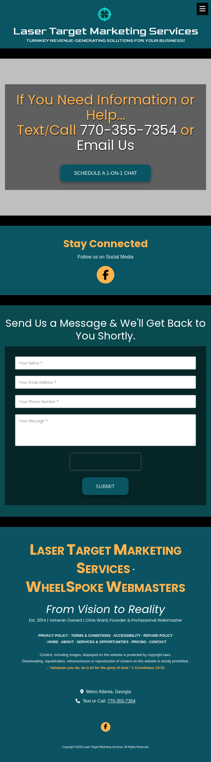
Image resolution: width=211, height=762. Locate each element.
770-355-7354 (121, 700)
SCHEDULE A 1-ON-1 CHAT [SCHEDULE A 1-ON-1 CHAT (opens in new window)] (105, 173)
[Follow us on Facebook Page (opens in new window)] (105, 275)
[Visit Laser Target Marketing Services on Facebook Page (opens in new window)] (105, 727)
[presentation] (105, 461)
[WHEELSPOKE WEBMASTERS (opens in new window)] (105, 590)
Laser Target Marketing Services (105, 31)
